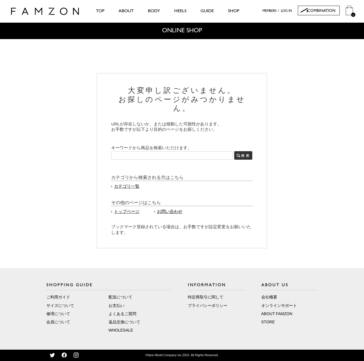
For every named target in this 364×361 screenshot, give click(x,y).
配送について (120, 297)
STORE (268, 322)
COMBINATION (321, 11)
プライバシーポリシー (207, 305)
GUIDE (207, 11)
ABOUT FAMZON (276, 313)
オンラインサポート (279, 305)
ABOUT (126, 11)
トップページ (126, 211)
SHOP (233, 11)
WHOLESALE (121, 330)
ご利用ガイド (58, 297)
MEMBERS (269, 11)
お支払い (116, 305)
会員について (58, 322)
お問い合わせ (169, 211)
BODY (154, 11)
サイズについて (60, 305)
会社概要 (269, 297)
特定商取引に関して (205, 297)
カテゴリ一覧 (126, 186)
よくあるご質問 (122, 313)
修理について (58, 313)
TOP (100, 11)
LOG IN (286, 11)
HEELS (180, 11)
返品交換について (124, 322)
